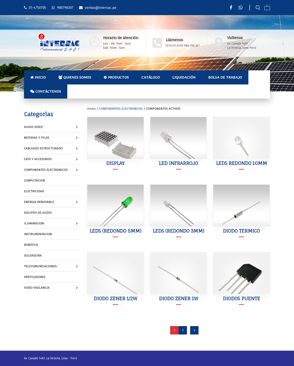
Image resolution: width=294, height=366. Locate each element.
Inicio (38, 77)
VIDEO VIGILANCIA (37, 288)
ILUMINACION (34, 223)
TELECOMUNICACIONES (40, 266)
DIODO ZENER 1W (178, 298)
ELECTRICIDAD (34, 191)
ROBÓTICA (31, 245)
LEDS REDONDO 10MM (241, 163)
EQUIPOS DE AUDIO (38, 213)
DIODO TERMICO (241, 231)
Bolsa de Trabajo (225, 77)
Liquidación (184, 77)
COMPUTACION (34, 180)
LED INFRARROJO (178, 163)
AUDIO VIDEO (33, 127)
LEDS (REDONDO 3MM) (178, 231)
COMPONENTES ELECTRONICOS (46, 170)
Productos (116, 77)
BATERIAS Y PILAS (36, 138)
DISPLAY (115, 163)
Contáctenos (45, 91)
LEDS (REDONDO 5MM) (115, 231)
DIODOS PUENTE (241, 298)
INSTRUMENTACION (38, 234)
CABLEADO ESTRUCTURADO (43, 148)
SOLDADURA (33, 255)
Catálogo (150, 77)
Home (91, 109)
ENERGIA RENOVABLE (39, 202)
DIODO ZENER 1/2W (115, 298)
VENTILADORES (34, 277)
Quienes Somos (74, 77)
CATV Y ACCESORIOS (38, 159)
